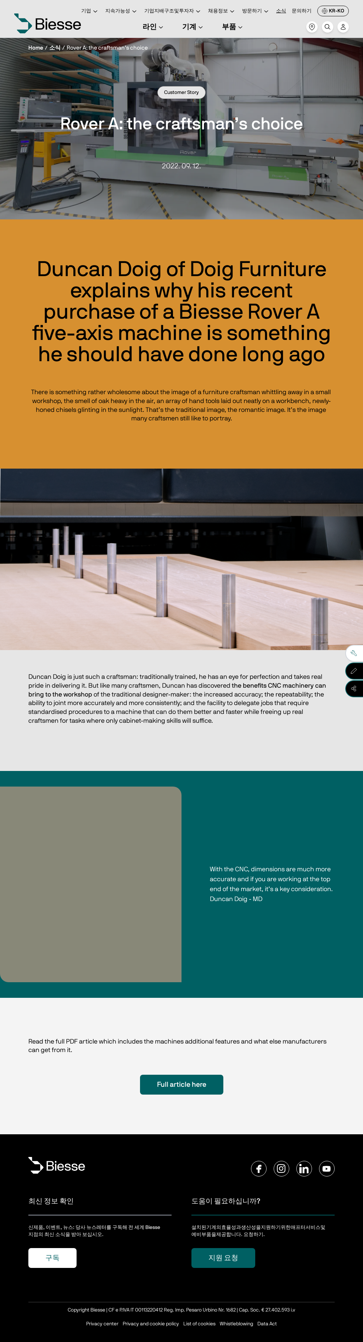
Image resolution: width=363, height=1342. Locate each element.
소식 (281, 11)
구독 (52, 1258)
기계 (193, 26)
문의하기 (302, 11)
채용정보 (222, 12)
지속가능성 (122, 12)
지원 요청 (223, 1258)
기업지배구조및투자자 (173, 12)
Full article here (181, 1084)
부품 (233, 26)
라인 (154, 26)
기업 (90, 12)
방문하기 (256, 12)
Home (35, 48)
